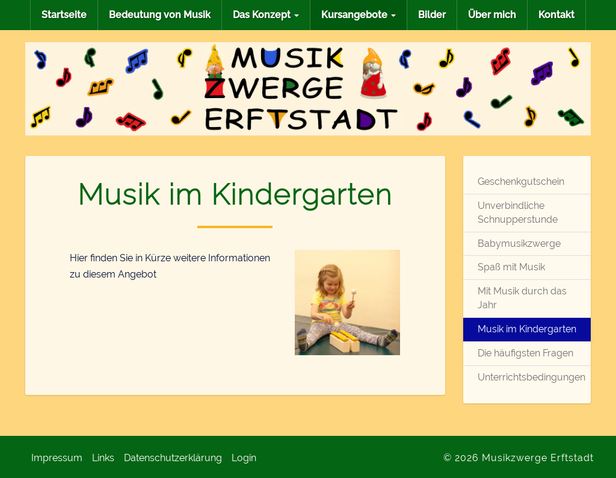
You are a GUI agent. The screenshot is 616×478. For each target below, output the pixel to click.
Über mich (492, 14)
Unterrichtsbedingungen (527, 377)
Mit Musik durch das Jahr (522, 298)
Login (244, 458)
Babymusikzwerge (519, 243)
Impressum (56, 458)
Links (103, 458)
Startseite (64, 14)
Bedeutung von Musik (160, 14)
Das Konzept (266, 14)
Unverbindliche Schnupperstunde (518, 212)
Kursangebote (358, 14)
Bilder (432, 14)
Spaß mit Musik (511, 267)
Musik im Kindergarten (527, 329)
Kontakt (556, 14)
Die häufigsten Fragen (525, 353)
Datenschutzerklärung (173, 458)
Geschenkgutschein (521, 181)
